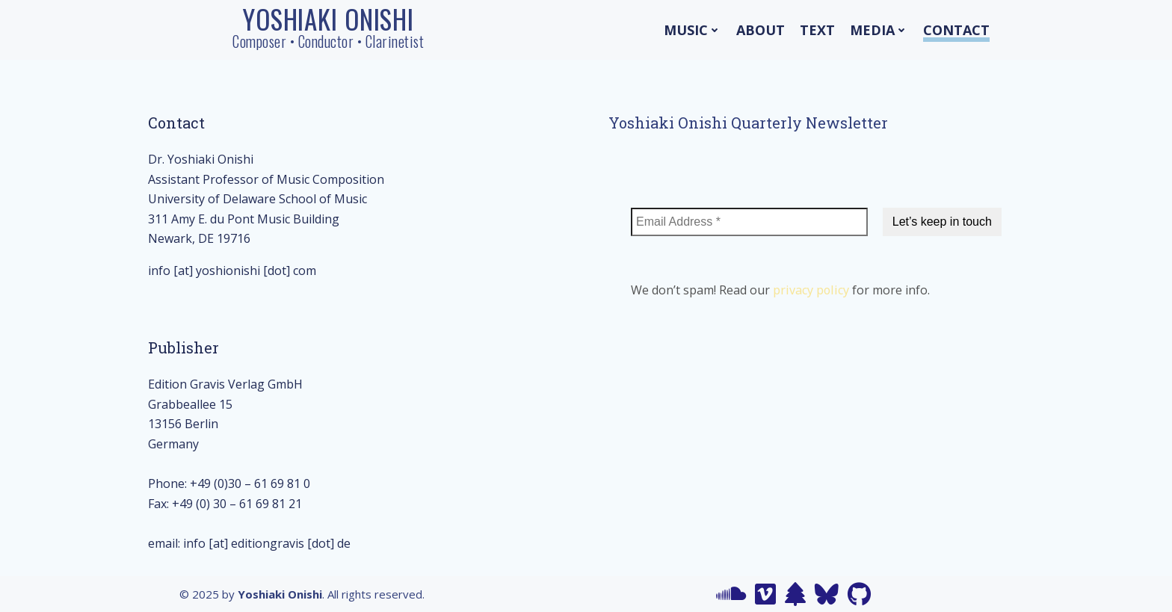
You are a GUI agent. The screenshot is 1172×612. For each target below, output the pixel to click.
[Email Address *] (749, 222)
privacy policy (811, 290)
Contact (956, 30)
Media (879, 30)
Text (817, 30)
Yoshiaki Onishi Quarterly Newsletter (748, 122)
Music (692, 30)
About (760, 30)
